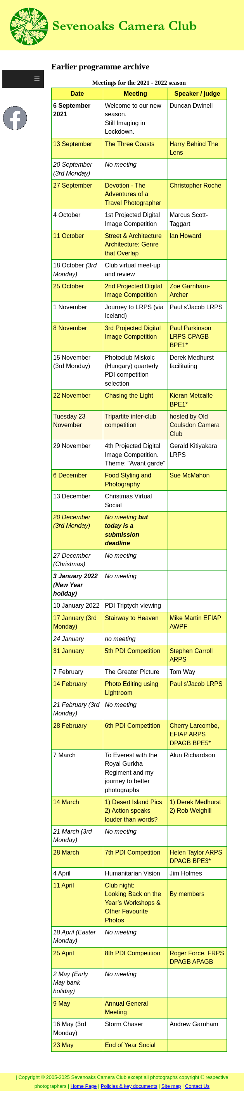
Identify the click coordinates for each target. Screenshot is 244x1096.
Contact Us (197, 1086)
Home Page (84, 1086)
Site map (171, 1086)
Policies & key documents (129, 1086)
